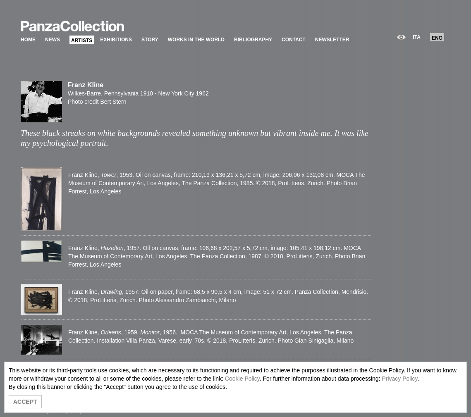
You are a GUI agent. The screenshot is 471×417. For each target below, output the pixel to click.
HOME (28, 40)
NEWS (52, 40)
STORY (149, 40)
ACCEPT (25, 401)
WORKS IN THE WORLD (196, 40)
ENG (437, 38)
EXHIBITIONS (116, 40)
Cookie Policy (242, 378)
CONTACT (294, 40)
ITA (417, 37)
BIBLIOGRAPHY (253, 40)
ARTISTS (81, 40)
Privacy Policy (399, 378)
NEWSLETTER (332, 40)
